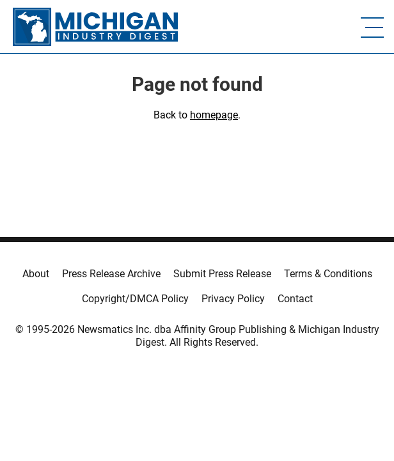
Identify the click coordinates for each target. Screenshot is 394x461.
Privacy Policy (233, 299)
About (35, 274)
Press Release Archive (111, 274)
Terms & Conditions (328, 274)
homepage (214, 115)
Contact (295, 299)
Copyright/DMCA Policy (135, 299)
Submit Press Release (222, 274)
